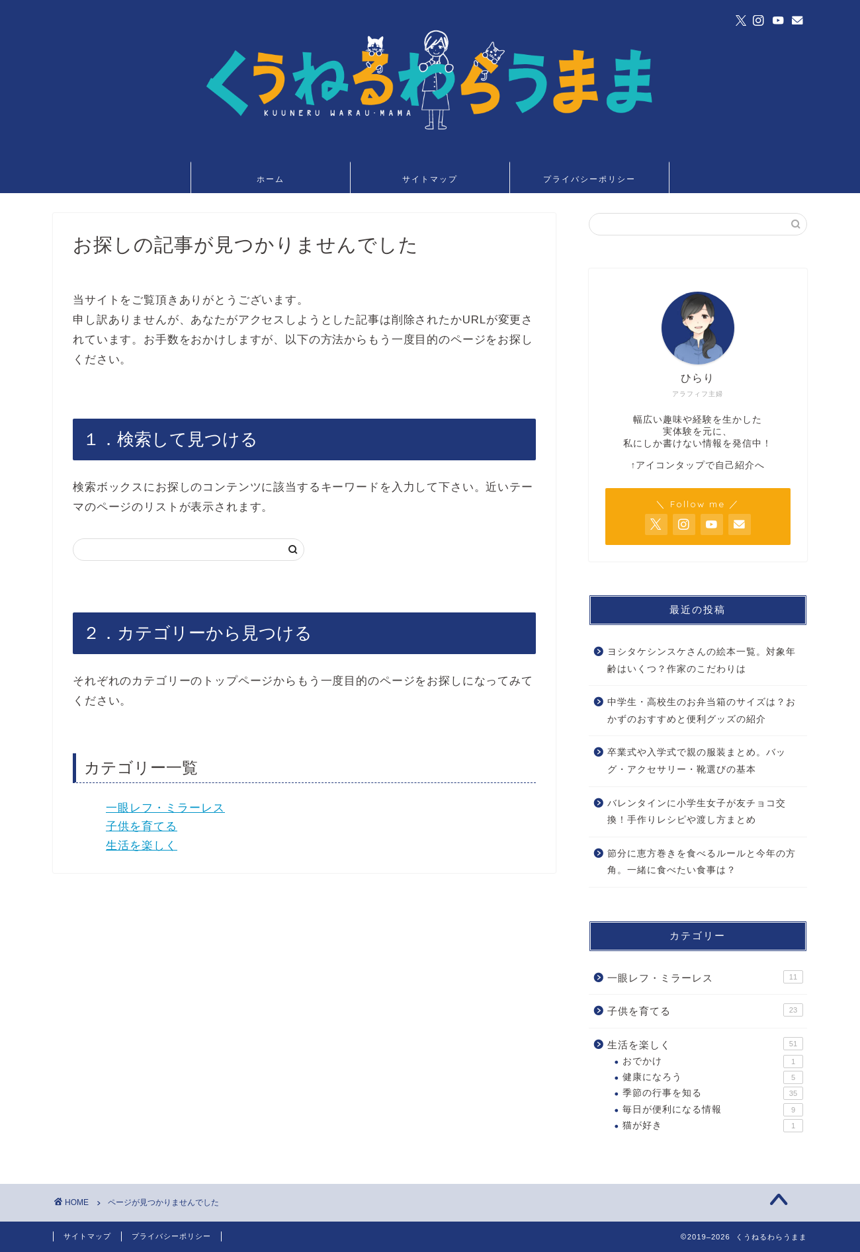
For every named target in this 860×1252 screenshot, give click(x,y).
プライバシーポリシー (589, 179)
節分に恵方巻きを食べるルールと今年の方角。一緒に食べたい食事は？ (701, 862)
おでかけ (713, 1061)
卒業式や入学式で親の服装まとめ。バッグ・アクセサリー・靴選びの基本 (696, 760)
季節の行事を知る (713, 1093)
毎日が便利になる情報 (713, 1109)
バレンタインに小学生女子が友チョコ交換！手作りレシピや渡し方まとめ (696, 811)
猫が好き (713, 1125)
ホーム (270, 179)
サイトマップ (430, 179)
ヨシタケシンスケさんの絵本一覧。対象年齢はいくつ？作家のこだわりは (701, 660)
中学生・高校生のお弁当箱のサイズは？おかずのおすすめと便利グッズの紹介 (701, 710)
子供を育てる (141, 826)
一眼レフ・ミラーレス (165, 808)
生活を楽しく (141, 845)
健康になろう (713, 1077)
